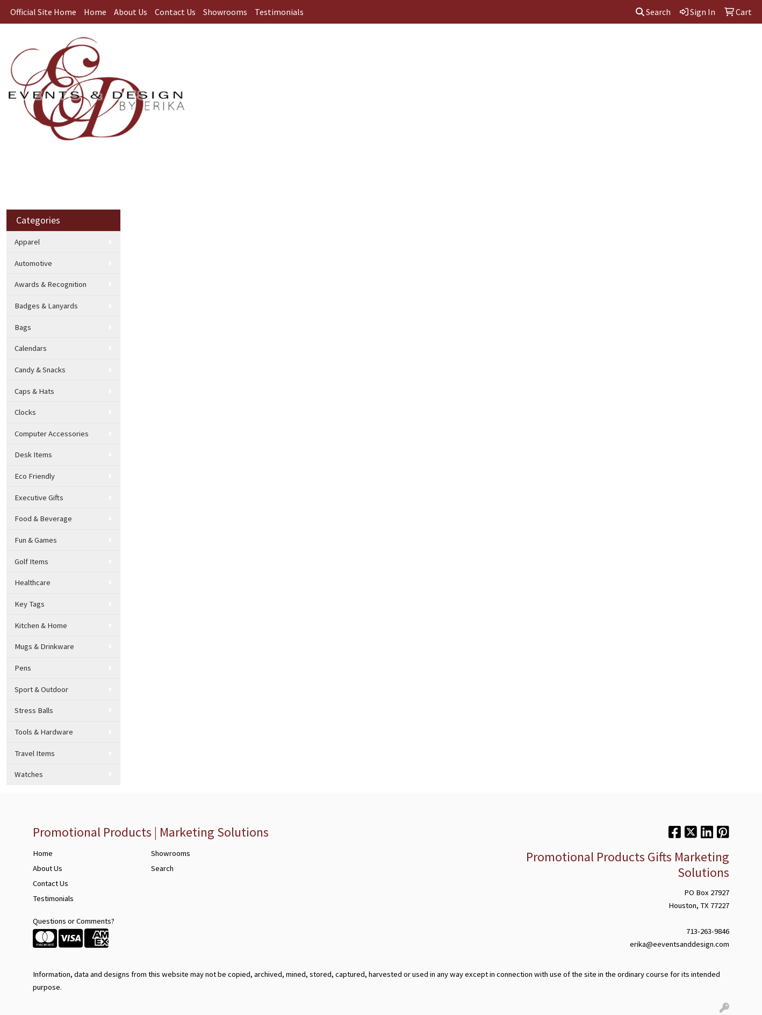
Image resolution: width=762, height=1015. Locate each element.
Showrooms (225, 11)
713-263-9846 (707, 931)
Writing (515, 47)
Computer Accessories (52, 433)
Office (417, 47)
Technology (563, 47)
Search (653, 11)
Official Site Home (43, 11)
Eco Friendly (35, 476)
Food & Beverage (43, 518)
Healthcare (33, 582)
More (655, 47)
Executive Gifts (39, 497)
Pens (23, 668)
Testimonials (279, 11)
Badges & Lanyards (46, 306)
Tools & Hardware (44, 732)
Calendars (31, 348)
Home (95, 11)
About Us (130, 11)
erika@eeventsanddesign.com (679, 944)
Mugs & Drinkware (44, 646)
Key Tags (30, 604)
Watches (29, 774)
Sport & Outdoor (41, 689)
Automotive (33, 263)
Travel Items (35, 753)
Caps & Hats (34, 391)
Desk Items (33, 454)
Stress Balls (34, 710)
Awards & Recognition (51, 284)
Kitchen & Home (41, 625)
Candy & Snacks (40, 370)
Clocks (25, 412)
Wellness (614, 47)
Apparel (291, 47)
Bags (330, 47)
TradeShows (465, 47)
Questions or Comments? (73, 921)
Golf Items (31, 561)
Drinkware (373, 47)
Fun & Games (36, 540)
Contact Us (175, 11)
